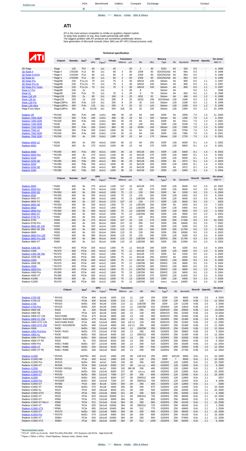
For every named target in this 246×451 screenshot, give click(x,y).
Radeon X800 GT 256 (33, 319)
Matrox (118, 15)
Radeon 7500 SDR (32, 136)
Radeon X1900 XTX (32, 408)
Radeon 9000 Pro (31, 154)
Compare (136, 3)
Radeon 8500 (29, 145)
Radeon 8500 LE (31, 142)
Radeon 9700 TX (31, 217)
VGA (84, 3)
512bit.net (29, 5)
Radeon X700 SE (31, 297)
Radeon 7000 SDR (32, 118)
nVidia (127, 15)
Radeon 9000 (29, 151)
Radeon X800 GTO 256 (34, 325)
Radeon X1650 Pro (32, 380)
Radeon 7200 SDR (32, 127)
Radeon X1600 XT (32, 374)
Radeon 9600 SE (31, 204)
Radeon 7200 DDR (32, 124)
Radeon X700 (29, 303)
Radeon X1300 (30, 356)
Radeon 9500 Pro (31, 189)
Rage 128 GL (29, 99)
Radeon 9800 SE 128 (33, 226)
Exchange (153, 3)
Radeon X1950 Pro (32, 414)
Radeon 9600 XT (31, 213)
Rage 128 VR (29, 96)
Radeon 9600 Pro (31, 210)
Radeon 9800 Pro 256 (33, 238)
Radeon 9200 (29, 164)
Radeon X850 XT (31, 346)
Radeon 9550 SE (31, 192)
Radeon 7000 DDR (32, 121)
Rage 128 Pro (29, 102)
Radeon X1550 (30, 368)
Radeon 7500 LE (31, 130)
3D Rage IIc (28, 77)
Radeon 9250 (29, 170)
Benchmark (101, 3)
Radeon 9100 (29, 158)
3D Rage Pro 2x (30, 84)
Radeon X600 (29, 266)
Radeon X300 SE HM (33, 254)
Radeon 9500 (29, 186)
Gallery (119, 3)
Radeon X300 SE (31, 247)
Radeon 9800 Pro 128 (33, 235)
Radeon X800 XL (31, 334)
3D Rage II (27, 71)
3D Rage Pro (29, 81)
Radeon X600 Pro (31, 269)
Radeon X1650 (30, 377)
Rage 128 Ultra (30, 105)
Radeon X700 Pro (31, 306)
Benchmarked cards (32, 430)
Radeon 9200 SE (31, 161)
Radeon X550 (29, 260)
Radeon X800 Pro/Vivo (34, 331)
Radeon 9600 (29, 207)
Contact (204, 3)
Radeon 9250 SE (31, 167)
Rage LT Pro (28, 90)
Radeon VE (28, 114)
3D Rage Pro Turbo (32, 87)
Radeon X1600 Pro (32, 371)
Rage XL (26, 93)
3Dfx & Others (140, 15)
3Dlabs (102, 15)
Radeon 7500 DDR (32, 133)
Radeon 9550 (29, 195)
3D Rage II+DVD (31, 74)
